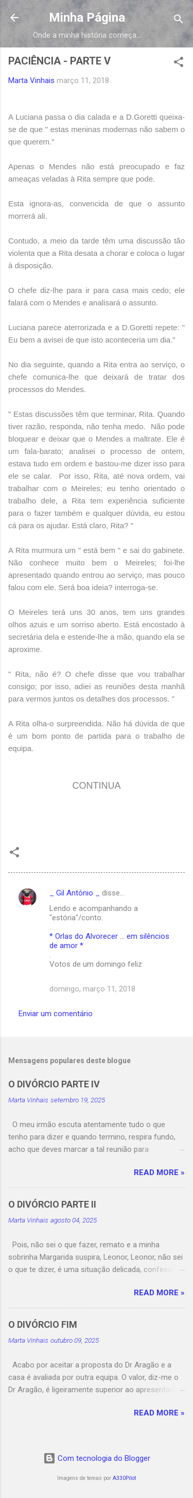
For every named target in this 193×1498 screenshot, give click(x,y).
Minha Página (87, 17)
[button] (178, 64)
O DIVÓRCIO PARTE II (52, 1204)
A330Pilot (124, 1478)
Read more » (159, 1172)
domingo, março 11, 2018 (92, 989)
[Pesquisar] (178, 21)
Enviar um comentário (56, 1013)
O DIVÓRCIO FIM (42, 1324)
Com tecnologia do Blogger (96, 1458)
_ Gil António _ (74, 893)
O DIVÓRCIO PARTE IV (54, 1084)
